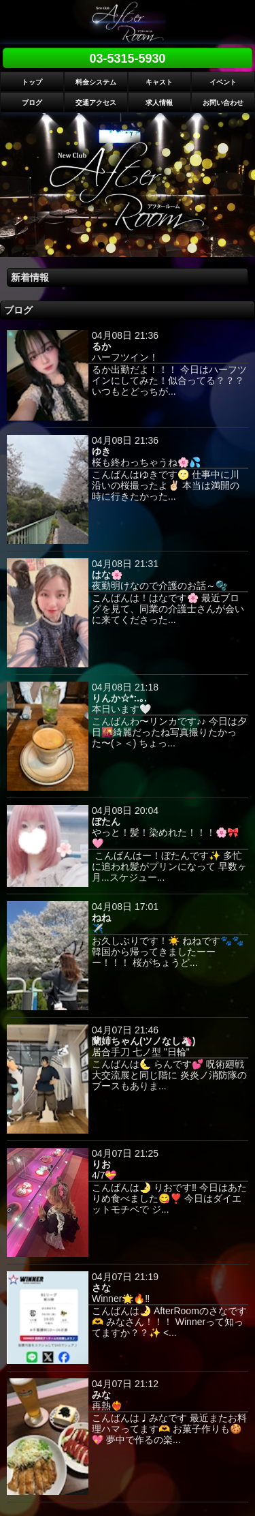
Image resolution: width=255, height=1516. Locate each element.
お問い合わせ (223, 102)
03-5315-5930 (127, 58)
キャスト (159, 82)
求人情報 (159, 102)
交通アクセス (95, 102)
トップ (32, 82)
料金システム (95, 82)
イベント (223, 82)
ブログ (32, 102)
